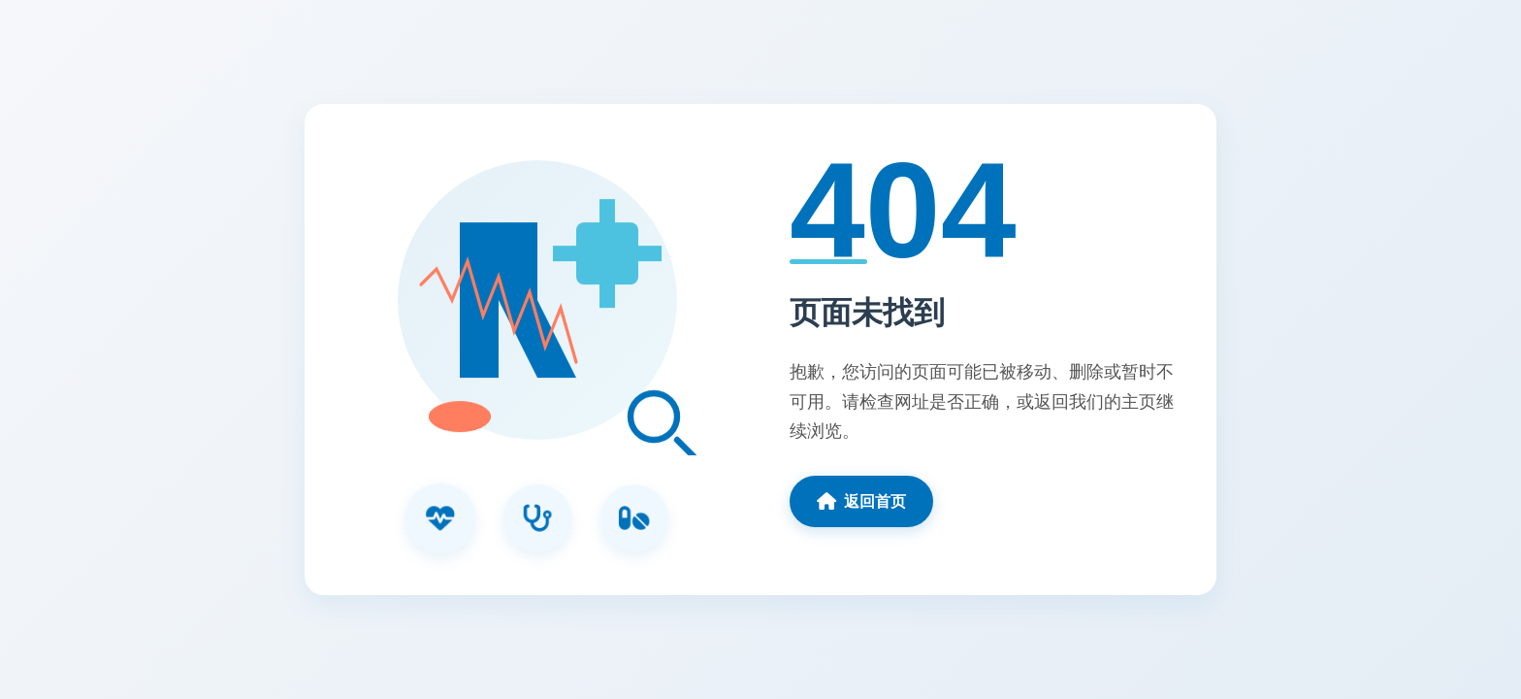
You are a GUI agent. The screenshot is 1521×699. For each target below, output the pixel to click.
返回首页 (861, 501)
